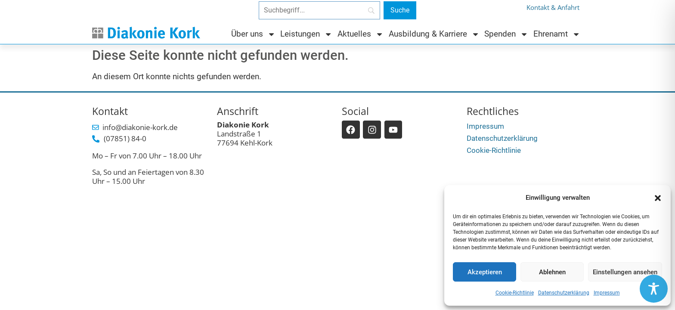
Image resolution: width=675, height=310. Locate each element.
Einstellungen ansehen (625, 272)
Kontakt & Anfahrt (552, 7)
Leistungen (306, 34)
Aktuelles (361, 34)
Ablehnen (552, 272)
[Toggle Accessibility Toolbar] (654, 289)
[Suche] (400, 10)
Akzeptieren (485, 272)
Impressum (607, 293)
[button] (657, 198)
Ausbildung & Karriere (434, 34)
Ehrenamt (556, 34)
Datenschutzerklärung (563, 293)
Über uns (253, 34)
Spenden (506, 34)
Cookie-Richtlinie (514, 293)
